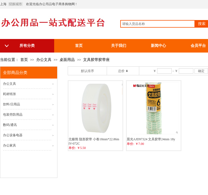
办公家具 (9, 145)
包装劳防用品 (12, 114)
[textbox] (157, 24)
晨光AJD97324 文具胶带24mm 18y (151, 139)
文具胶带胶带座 (96, 60)
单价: (72, 148)
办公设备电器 (12, 135)
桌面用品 (67, 60)
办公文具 (43, 60)
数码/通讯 (10, 125)
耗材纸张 (9, 94)
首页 (24, 60)
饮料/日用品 (11, 104)
